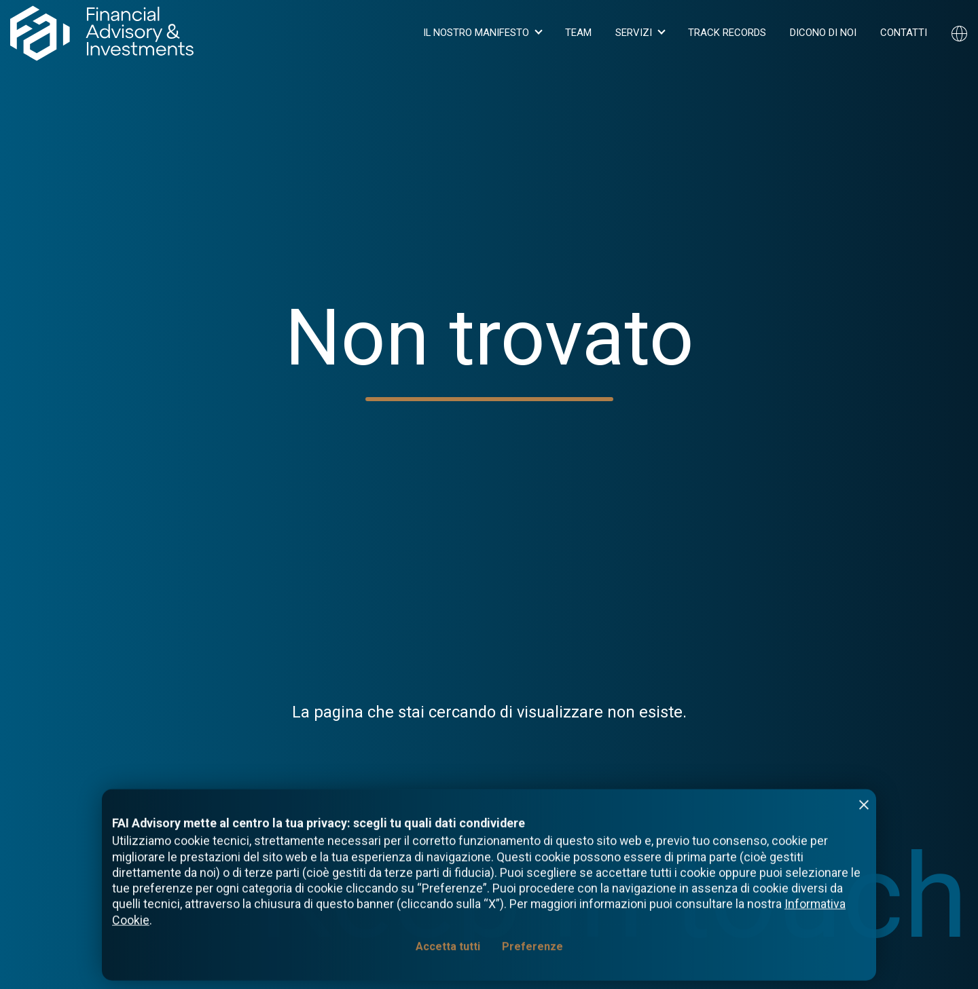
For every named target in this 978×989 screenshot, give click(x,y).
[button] (482, 33)
